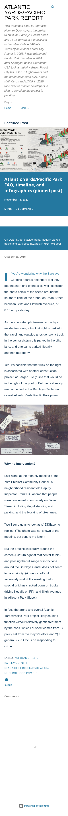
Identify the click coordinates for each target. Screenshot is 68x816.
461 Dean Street (26, 657)
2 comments (24, 209)
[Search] (53, 6)
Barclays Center (16, 663)
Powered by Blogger (34, 805)
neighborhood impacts (20, 673)
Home (7, 108)
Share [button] (8, 209)
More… (25, 108)
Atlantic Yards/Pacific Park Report (24, 12)
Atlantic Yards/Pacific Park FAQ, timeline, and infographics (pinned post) (33, 185)
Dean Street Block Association (26, 668)
